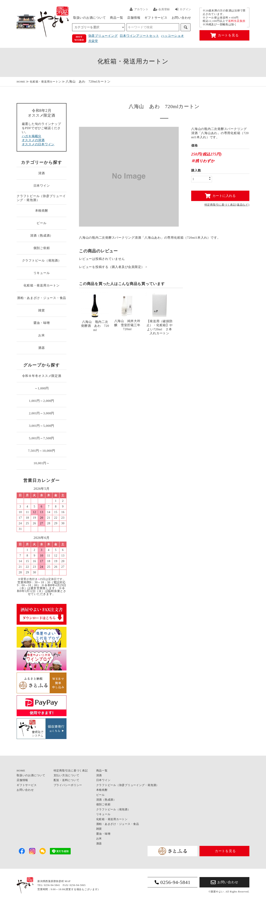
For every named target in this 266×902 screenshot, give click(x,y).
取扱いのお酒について (89, 17)
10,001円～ (41, 463)
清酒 (41, 173)
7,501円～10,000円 (41, 450)
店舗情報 (133, 17)
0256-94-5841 (173, 882)
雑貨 (41, 310)
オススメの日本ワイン (38, 144)
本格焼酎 (41, 210)
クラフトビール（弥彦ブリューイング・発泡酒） (41, 198)
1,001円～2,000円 (41, 400)
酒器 (41, 347)
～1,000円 (41, 388)
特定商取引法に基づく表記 (71, 770)
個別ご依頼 (41, 248)
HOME (21, 81)
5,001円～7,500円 (41, 438)
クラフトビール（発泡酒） (41, 260)
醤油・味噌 (41, 323)
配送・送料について (66, 780)
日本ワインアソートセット (139, 35)
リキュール (41, 273)
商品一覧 (116, 17)
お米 (41, 335)
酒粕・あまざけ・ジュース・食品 (41, 298)
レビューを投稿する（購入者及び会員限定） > (113, 267)
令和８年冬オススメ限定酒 (41, 376)
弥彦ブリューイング (103, 35)
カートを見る (224, 35)
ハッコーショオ (172, 35)
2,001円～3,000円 (41, 413)
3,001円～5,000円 (41, 425)
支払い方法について (66, 775)
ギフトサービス (155, 17)
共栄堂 (93, 41)
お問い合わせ (181, 17)
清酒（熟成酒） (41, 235)
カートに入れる (220, 195)
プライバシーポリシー (68, 785)
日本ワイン (41, 185)
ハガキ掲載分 (32, 136)
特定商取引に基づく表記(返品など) (226, 204)
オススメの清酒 (33, 140)
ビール (41, 223)
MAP (67, 881)
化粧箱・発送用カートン (45, 81)
